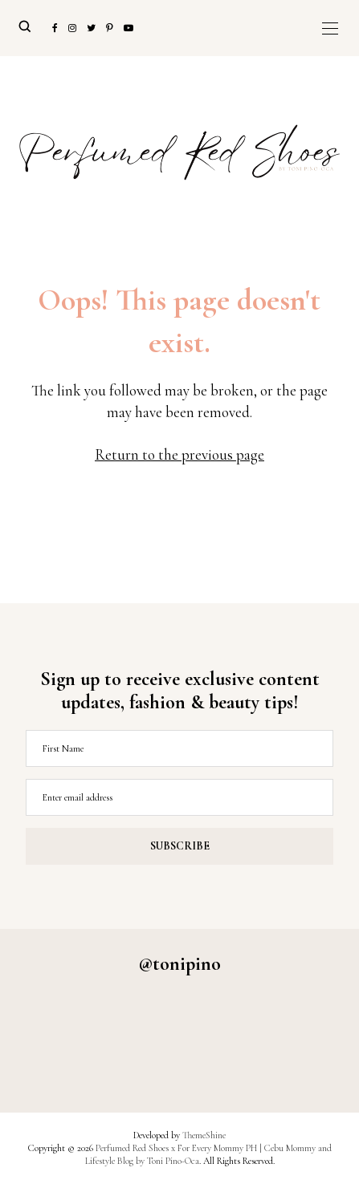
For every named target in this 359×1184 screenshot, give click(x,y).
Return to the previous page (179, 454)
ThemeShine (204, 1135)
